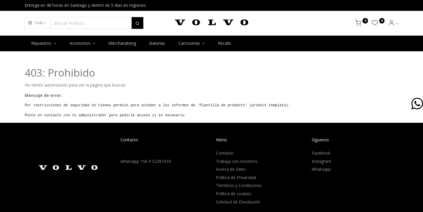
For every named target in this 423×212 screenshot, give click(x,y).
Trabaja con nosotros (236, 161)
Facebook (321, 153)
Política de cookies (233, 193)
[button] (38, 23)
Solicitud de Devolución (238, 202)
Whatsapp (321, 169)
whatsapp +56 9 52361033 (145, 161)
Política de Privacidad (236, 177)
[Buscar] (137, 23)
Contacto (225, 153)
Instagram (321, 161)
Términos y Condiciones (239, 185)
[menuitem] (122, 43)
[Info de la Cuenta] (393, 23)
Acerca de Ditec (231, 169)
